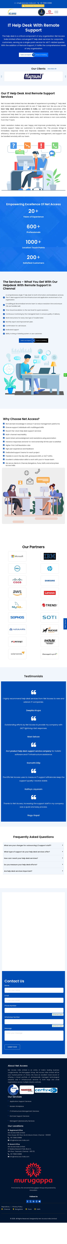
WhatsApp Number (12, 1017)
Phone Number (10, 1006)
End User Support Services (19, 1116)
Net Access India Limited (48, 1219)
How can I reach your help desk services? (21, 858)
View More (51, 69)
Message (8, 1028)
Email (7, 995)
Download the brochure (33, 6)
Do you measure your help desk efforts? (20, 864)
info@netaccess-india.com (26, 3)
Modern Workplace (17, 1106)
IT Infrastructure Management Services (24, 1111)
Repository (6, 1207)
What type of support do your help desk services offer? (27, 852)
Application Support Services (20, 1101)
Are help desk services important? (18, 871)
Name (7, 985)
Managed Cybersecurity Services (22, 1121)
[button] (1, 76)
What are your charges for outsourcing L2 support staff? (27, 845)
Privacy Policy (17, 1207)
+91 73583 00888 (46, 3)
